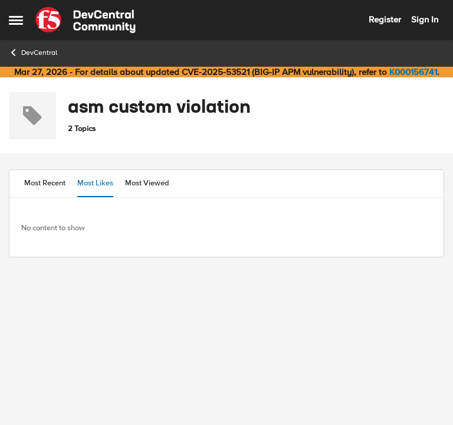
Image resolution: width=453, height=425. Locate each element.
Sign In (424, 19)
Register (385, 19)
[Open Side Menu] (16, 20)
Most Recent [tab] (44, 183)
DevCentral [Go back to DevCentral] (33, 52)
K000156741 (413, 72)
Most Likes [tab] (95, 183)
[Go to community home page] (85, 20)
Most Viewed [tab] (147, 183)
